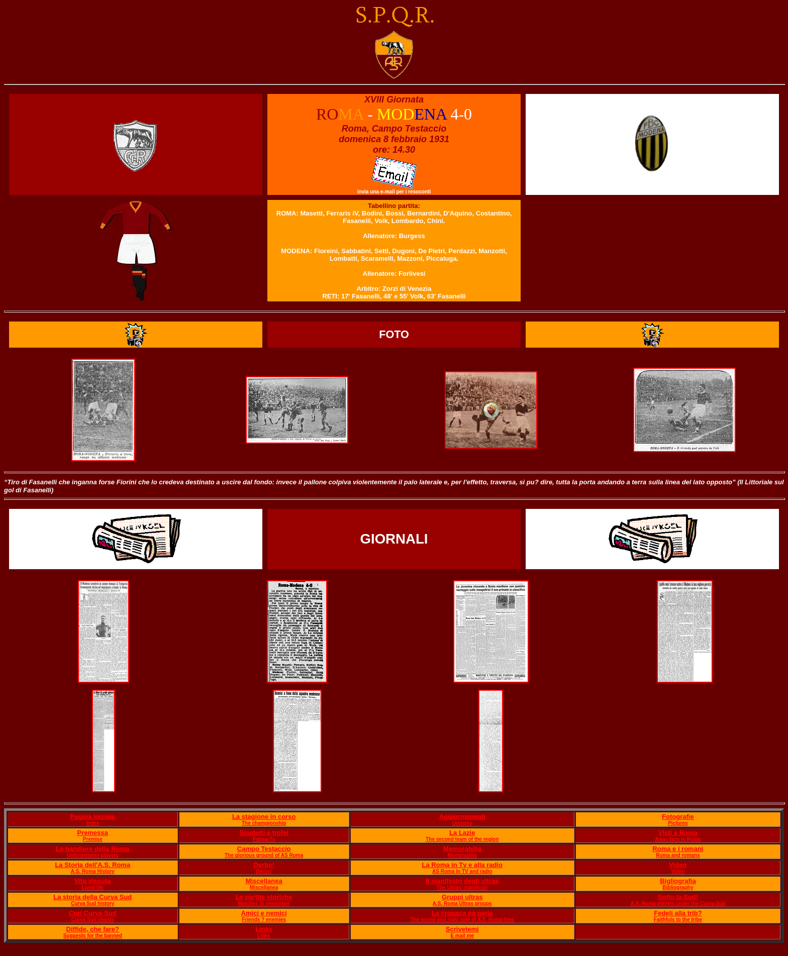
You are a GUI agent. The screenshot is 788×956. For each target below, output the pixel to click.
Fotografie (678, 816)
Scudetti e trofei (263, 832)
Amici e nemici (264, 913)
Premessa (92, 832)
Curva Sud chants (92, 919)
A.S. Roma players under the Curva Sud (677, 903)
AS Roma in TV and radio (462, 871)
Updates (462, 823)
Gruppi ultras (462, 897)
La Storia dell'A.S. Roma (92, 865)
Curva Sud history (92, 903)
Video (677, 865)
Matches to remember (263, 903)
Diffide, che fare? (92, 929)
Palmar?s (264, 839)
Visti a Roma (678, 832)
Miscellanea (264, 881)
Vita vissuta (92, 881)
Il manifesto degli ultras (462, 881)
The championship (264, 823)
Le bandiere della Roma (92, 849)
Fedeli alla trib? (678, 913)
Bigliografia (678, 881)
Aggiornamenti (462, 816)
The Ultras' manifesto (462, 887)
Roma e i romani (677, 849)
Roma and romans (678, 855)
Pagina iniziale (92, 816)
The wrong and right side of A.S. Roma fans (462, 919)
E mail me (462, 935)
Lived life (93, 887)
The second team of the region (462, 839)
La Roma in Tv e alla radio (462, 865)
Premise (93, 839)
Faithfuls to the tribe (678, 919)
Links (263, 929)
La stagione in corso (264, 816)
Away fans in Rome (678, 839)
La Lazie (462, 832)
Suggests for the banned (92, 935)
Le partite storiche (264, 897)
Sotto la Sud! (678, 897)
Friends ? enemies (264, 919)
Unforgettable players (93, 855)
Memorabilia (462, 849)
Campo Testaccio (264, 849)
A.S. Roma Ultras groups (462, 903)
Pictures (677, 823)
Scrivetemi (462, 929)
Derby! (264, 865)
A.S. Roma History (93, 871)
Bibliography (677, 887)
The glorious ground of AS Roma (264, 855)
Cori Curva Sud (93, 913)
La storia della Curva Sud (92, 897)
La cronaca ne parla (462, 913)
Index (92, 823)
